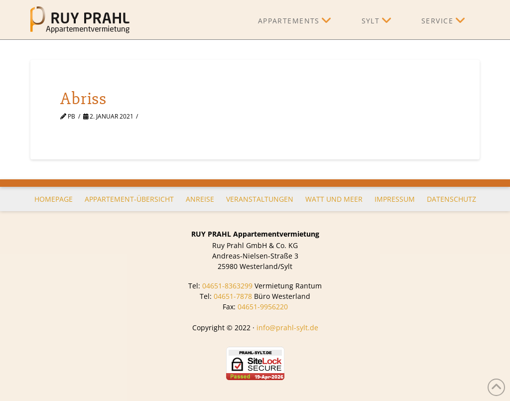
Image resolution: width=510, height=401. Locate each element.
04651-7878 (233, 296)
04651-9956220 (263, 306)
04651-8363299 (227, 285)
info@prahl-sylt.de (287, 327)
